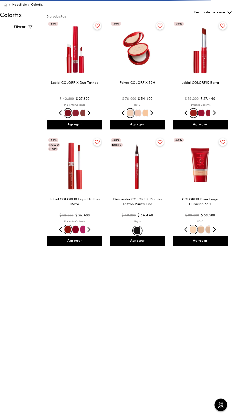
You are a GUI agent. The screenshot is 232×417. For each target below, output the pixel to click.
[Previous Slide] (60, 113)
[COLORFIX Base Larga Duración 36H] (200, 191)
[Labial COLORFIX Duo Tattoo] (74, 75)
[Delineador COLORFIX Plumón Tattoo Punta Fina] (137, 191)
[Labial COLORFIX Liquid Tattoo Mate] (74, 191)
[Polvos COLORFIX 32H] (137, 75)
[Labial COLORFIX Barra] (200, 75)
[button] (67, 113)
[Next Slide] (88, 113)
